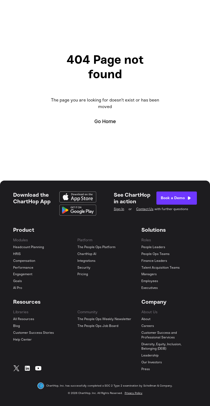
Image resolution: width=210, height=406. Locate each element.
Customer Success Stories (33, 333)
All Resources (23, 319)
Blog (16, 326)
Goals (17, 281)
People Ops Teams (155, 254)
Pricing (82, 274)
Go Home (105, 121)
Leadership (150, 355)
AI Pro (17, 288)
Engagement (22, 274)
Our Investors (151, 362)
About (145, 319)
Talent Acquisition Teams (160, 267)
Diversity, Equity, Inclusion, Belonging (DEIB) (161, 346)
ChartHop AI (86, 254)
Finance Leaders (154, 261)
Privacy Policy (133, 393)
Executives (149, 288)
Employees (149, 281)
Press (145, 369)
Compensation (24, 261)
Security (84, 267)
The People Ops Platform (96, 247)
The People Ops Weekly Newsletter (104, 319)
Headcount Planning (28, 247)
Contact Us (144, 209)
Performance (23, 267)
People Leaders (153, 247)
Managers (149, 274)
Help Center (22, 339)
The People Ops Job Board (97, 326)
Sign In (119, 209)
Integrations (86, 261)
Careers (147, 326)
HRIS (17, 254)
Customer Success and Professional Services (159, 335)
